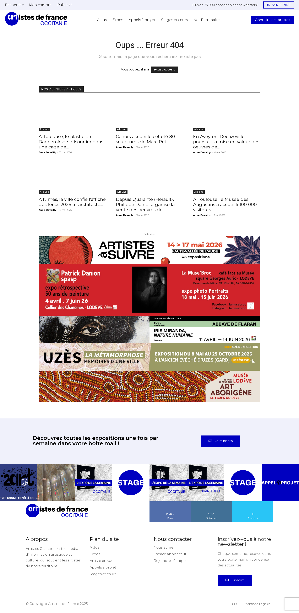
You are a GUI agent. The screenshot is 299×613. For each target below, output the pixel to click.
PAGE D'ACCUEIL (164, 69)
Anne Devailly (47, 152)
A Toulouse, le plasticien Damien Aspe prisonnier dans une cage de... (71, 141)
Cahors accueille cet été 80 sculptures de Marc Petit (145, 139)
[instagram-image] (18, 482)
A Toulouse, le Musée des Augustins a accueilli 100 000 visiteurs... (225, 204)
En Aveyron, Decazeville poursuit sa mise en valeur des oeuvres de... (226, 141)
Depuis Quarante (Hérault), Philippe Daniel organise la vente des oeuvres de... (145, 204)
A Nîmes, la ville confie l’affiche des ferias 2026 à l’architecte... (72, 202)
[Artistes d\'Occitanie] (36, 19)
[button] (14, 4)
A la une (44, 129)
